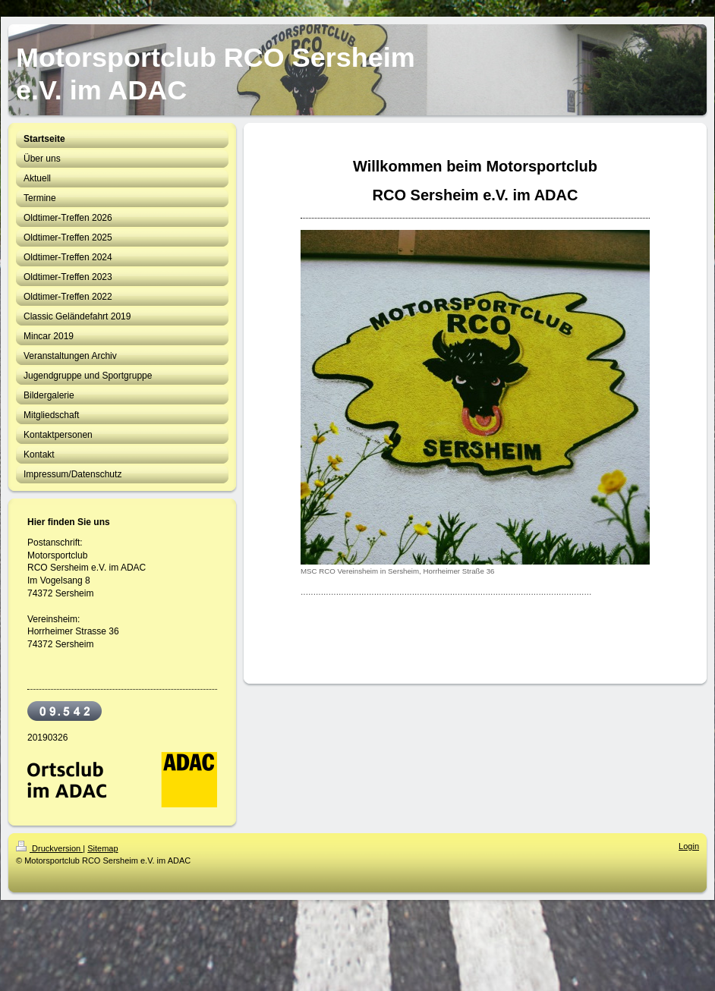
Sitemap (102, 848)
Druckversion (49, 848)
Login (689, 846)
